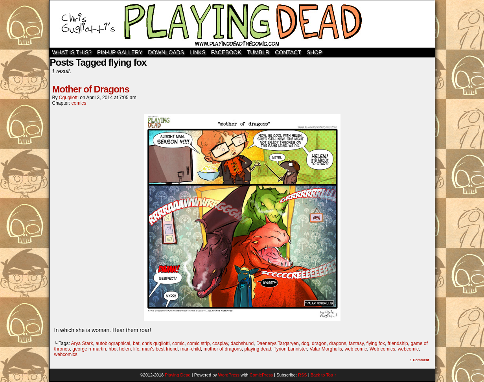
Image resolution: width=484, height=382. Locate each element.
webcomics (65, 354)
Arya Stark (82, 343)
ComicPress (261, 375)
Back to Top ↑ (324, 375)
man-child (190, 349)
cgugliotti (69, 97)
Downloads (166, 52)
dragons (337, 343)
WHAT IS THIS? (72, 52)
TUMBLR (258, 52)
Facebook (226, 52)
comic (178, 343)
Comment (419, 360)
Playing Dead (242, 24)
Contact (288, 52)
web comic (356, 349)
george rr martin (89, 349)
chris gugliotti (155, 343)
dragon (319, 343)
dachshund (242, 343)
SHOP (314, 52)
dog (305, 343)
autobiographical (113, 343)
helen (125, 349)
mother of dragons (222, 349)
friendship (398, 343)
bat (136, 343)
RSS (302, 375)
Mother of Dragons (90, 89)
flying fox (375, 343)
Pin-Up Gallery (119, 52)
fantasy (356, 343)
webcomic (408, 349)
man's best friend (160, 349)
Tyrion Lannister (290, 349)
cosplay (220, 343)
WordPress (228, 375)
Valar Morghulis (325, 349)
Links (197, 52)
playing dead (257, 349)
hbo (112, 349)
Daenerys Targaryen (277, 343)
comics (79, 103)
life (136, 349)
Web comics (382, 349)
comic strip (198, 343)
